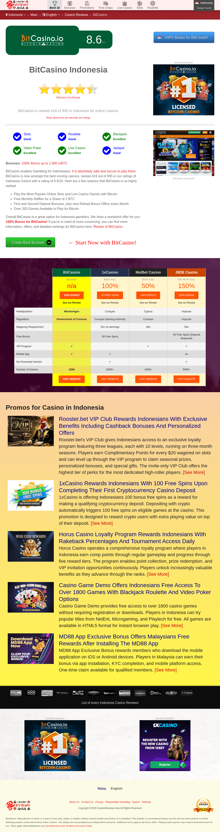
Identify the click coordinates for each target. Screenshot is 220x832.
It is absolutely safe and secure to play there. (104, 171)
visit (72, 379)
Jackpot (118, 148)
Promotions (87, 7)
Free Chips (106, 7)
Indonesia (15, 15)
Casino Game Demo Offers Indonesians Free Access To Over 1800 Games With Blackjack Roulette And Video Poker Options (135, 592)
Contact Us (87, 802)
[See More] (194, 472)
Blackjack (120, 134)
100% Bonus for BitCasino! (186, 37)
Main (34, 15)
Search (136, 802)
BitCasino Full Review (68, 97)
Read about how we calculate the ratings (68, 117)
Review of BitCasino (107, 226)
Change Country (204, 8)
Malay (102, 788)
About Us (74, 802)
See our (72, 302)
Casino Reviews (76, 15)
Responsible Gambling (118, 802)
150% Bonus (186, 295)
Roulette (152, 7)
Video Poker (32, 148)
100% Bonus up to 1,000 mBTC (44, 163)
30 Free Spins (110, 295)
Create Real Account (28, 242)
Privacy (99, 802)
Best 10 (55, 7)
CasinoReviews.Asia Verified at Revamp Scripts (68, 826)
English (51, 15)
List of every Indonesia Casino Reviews (109, 702)
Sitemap (146, 802)
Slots (140, 7)
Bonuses (69, 7)
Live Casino (124, 7)
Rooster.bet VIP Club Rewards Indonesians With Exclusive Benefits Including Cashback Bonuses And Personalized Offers (133, 426)
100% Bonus (71, 295)
